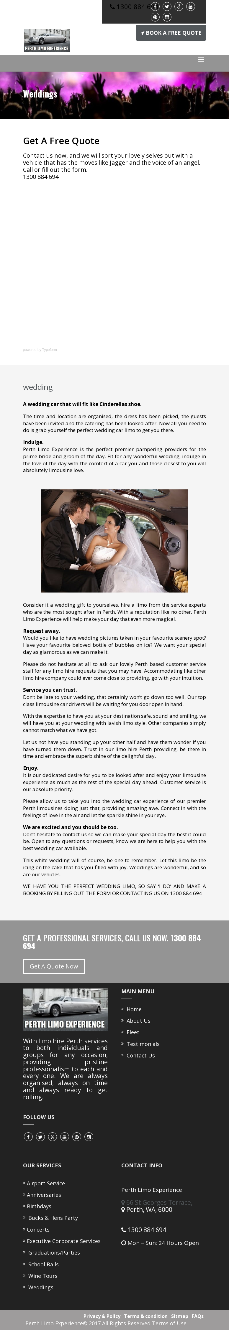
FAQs (196, 1316)
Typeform (49, 350)
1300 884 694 (143, 1230)
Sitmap (178, 1316)
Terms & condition (145, 1316)
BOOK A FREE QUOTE (171, 32)
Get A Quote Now (54, 966)
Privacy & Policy (100, 1316)
